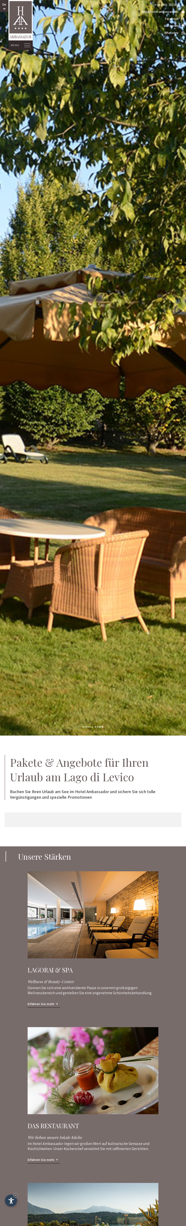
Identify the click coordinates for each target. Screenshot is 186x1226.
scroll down (93, 726)
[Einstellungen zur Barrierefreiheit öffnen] (11, 1201)
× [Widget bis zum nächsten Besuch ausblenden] (16, 1195)
